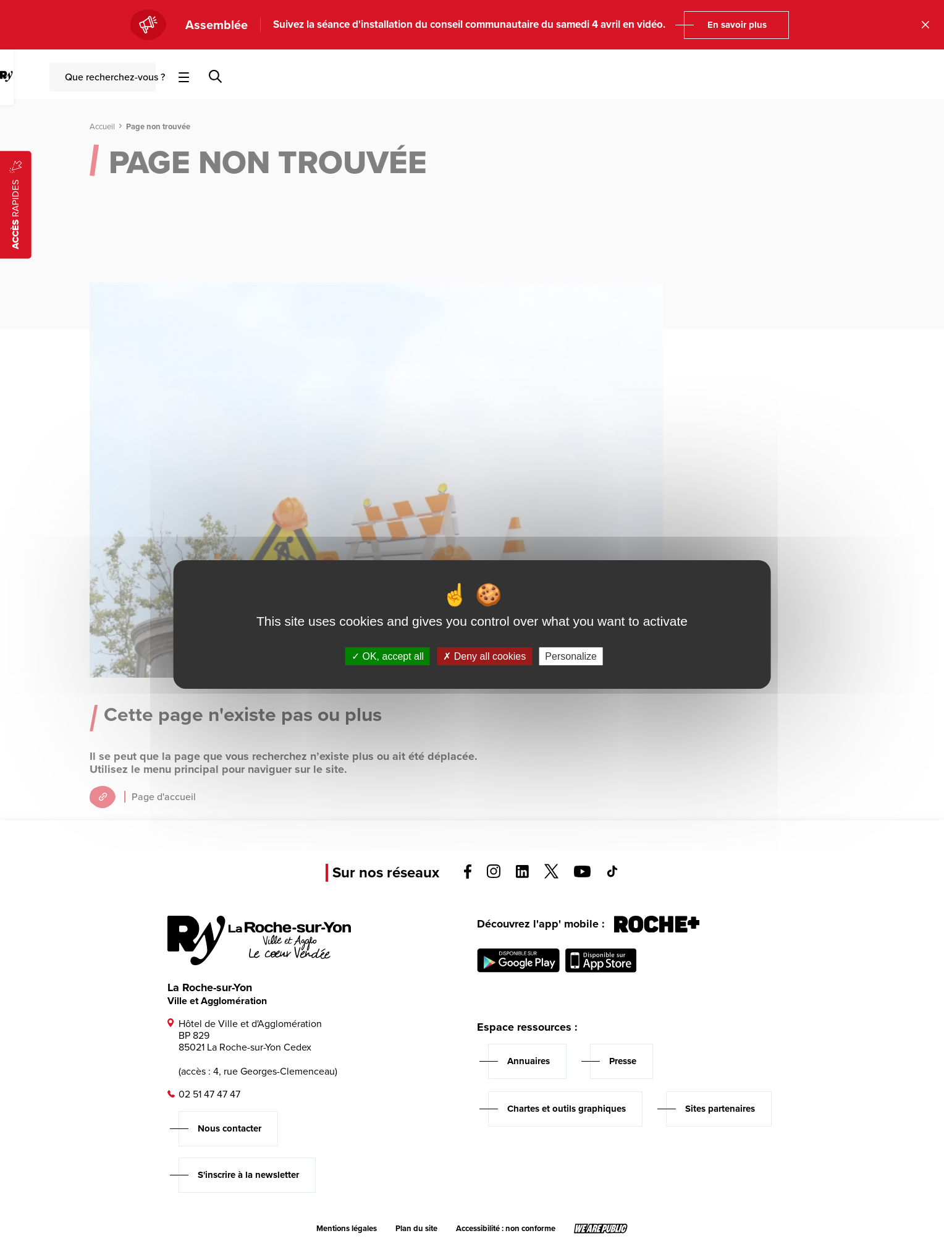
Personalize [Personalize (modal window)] (571, 656)
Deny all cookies (484, 656)
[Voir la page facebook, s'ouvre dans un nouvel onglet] (467, 875)
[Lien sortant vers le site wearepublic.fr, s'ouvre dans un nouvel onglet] (601, 1229)
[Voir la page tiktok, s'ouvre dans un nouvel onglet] (612, 874)
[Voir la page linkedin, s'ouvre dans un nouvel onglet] (522, 874)
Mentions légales (346, 1229)
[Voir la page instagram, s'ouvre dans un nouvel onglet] (493, 874)
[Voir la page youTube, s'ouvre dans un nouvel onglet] (582, 874)
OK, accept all (388, 656)
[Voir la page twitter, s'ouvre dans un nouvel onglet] (551, 875)
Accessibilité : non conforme (505, 1229)
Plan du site (416, 1229)
